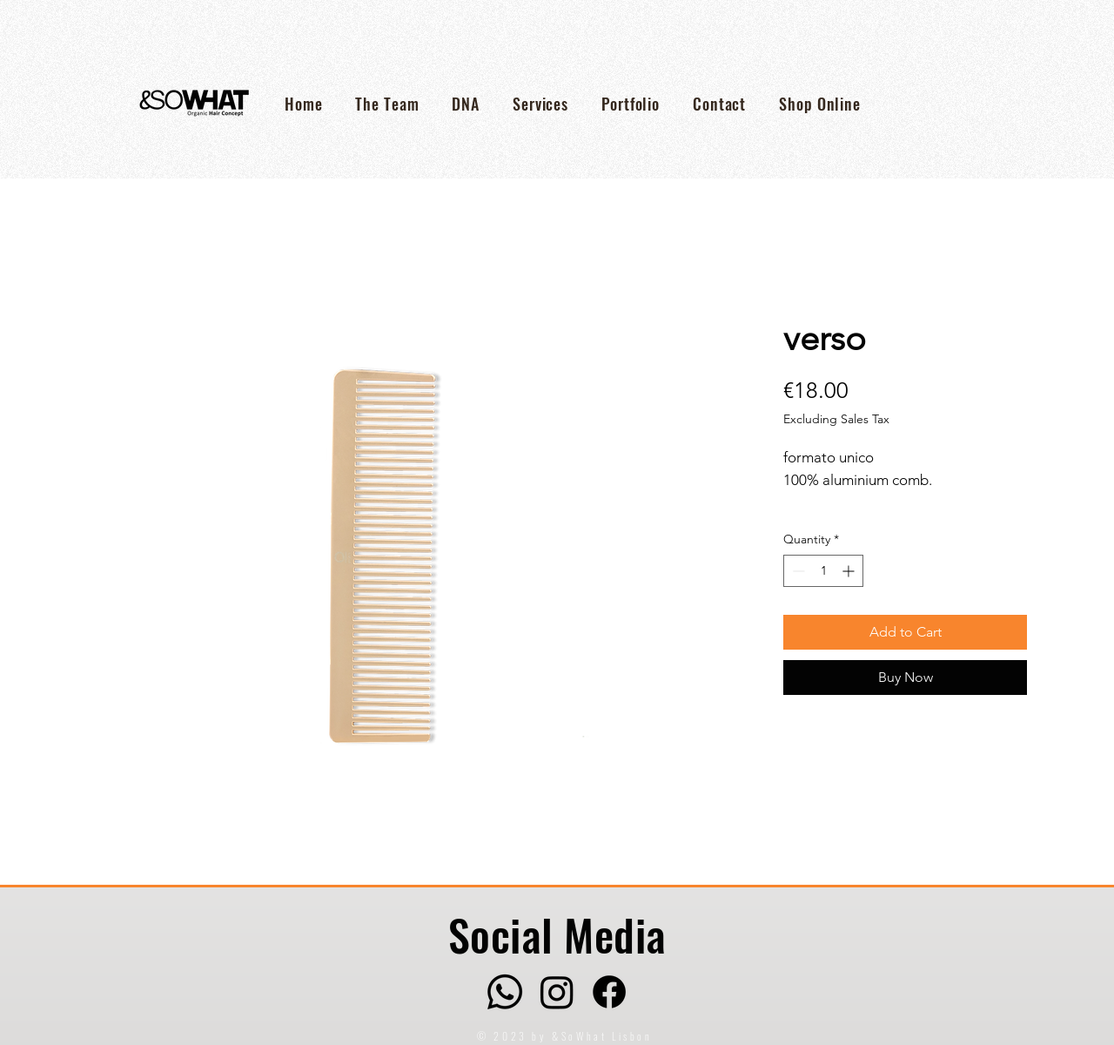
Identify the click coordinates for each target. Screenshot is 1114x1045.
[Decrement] (797, 571)
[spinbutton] (823, 571)
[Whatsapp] (505, 992)
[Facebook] (609, 992)
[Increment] (850, 571)
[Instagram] (557, 992)
